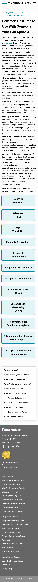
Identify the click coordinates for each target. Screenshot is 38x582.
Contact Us (6, 565)
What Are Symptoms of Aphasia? (17, 384)
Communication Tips (14, 15)
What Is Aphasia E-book (10, 528)
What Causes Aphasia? (13, 389)
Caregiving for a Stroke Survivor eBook (15, 524)
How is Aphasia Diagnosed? (15, 393)
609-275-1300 (19, 443)
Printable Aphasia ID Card (11, 532)
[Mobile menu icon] (34, 3)
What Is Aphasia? (8, 476)
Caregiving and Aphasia (13, 12)
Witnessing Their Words (10, 551)
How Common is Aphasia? (15, 379)
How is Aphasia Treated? (14, 407)
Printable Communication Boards (13, 536)
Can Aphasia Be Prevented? (15, 398)
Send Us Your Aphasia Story (12, 544)
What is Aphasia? (11, 370)
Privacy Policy (7, 569)
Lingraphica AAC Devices (11, 557)
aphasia (9, 43)
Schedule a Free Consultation (12, 561)
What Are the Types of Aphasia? (17, 375)
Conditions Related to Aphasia (16, 412)
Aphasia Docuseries (9, 548)
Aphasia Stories (7, 540)
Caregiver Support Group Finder (13, 521)
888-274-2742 (7, 443)
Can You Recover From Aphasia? (17, 403)
